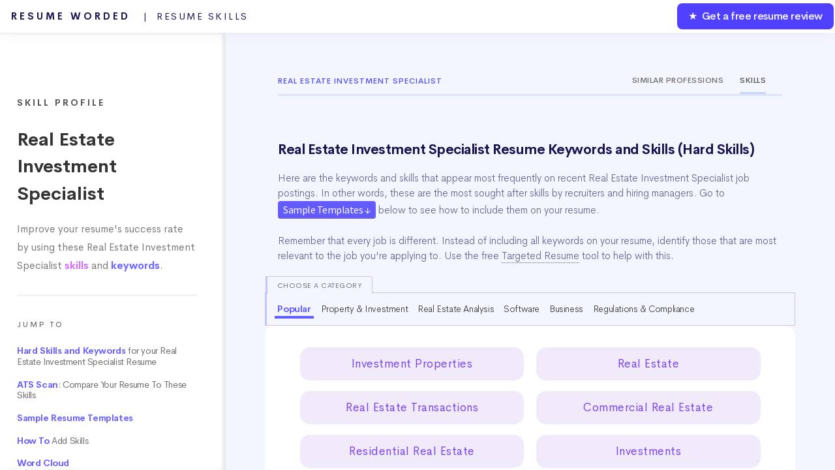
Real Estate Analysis (456, 309)
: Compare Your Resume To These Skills (102, 390)
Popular (294, 309)
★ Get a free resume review (755, 16)
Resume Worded (130, 16)
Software (521, 309)
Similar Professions (678, 80)
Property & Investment (364, 309)
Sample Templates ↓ (327, 209)
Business (566, 309)
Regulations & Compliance (643, 309)
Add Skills (52, 440)
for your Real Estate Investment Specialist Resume (97, 356)
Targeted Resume (540, 255)
